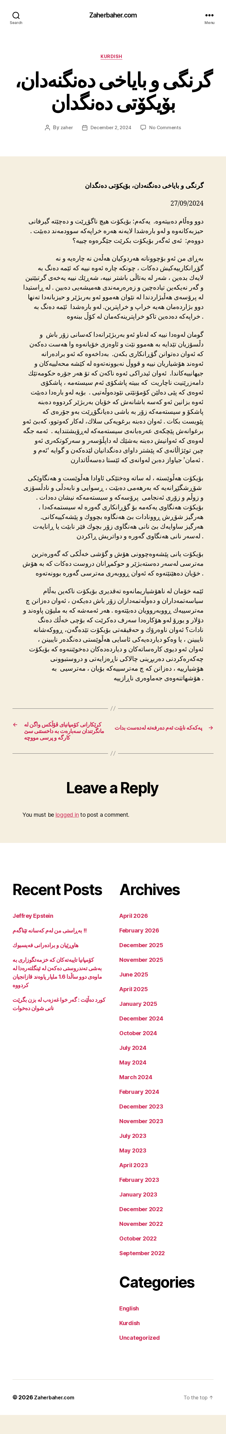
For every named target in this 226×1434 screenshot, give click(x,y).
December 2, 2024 (111, 130)
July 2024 (132, 1067)
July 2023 (132, 1155)
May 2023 (132, 1169)
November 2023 (141, 1140)
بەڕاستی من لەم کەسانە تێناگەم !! (49, 949)
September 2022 (142, 1272)
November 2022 (141, 1243)
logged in (67, 834)
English (129, 1327)
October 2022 (138, 1257)
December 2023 (141, 1125)
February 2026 (139, 949)
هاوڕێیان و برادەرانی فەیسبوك (45, 964)
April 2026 (133, 935)
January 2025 (138, 1023)
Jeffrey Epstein (32, 935)
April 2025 (133, 1008)
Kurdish (113, 59)
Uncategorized (139, 1356)
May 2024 (132, 1081)
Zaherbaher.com (113, 15)
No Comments (166, 130)
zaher (64, 130)
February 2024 (139, 1111)
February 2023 (139, 1199)
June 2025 (133, 993)
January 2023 (138, 1213)
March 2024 (135, 1096)
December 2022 (141, 1228)
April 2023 (133, 1184)
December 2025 (141, 964)
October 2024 (138, 1052)
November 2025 (141, 979)
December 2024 (141, 1037)
